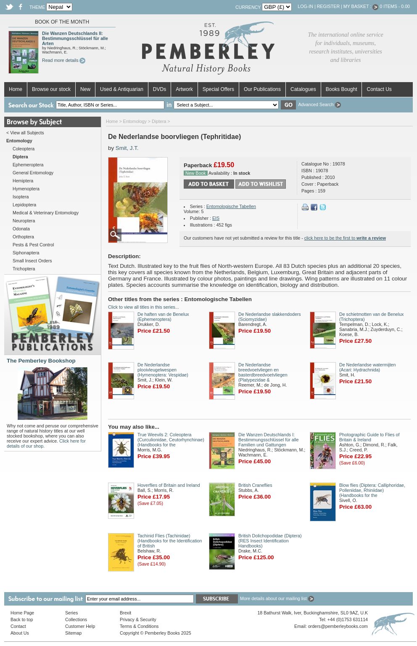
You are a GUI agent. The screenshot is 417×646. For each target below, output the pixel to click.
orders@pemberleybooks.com (338, 626)
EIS (215, 218)
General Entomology (33, 172)
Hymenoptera (26, 188)
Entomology (135, 121)
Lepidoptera (24, 204)
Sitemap (73, 632)
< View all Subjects (25, 132)
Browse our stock (51, 89)
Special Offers (218, 89)
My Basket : (361, 6)
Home (15, 89)
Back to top (22, 619)
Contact (18, 626)
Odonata (21, 228)
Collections (76, 619)
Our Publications (262, 89)
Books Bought (341, 89)
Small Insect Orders (32, 260)
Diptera (159, 121)
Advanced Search (319, 104)
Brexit (125, 612)
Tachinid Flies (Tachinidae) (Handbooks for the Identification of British (169, 540)
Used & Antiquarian (121, 89)
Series (71, 612)
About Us (20, 632)
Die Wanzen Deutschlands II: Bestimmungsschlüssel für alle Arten (75, 38)
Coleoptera (23, 148)
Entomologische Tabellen (231, 206)
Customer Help (80, 626)
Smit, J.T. (127, 148)
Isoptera (21, 196)
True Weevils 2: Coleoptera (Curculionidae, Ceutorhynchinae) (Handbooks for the (170, 439)
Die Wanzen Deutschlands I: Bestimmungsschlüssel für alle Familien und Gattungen (268, 439)
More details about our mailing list (277, 598)
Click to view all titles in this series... (143, 307)
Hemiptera (23, 180)
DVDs (159, 89)
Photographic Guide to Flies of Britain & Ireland (369, 437)
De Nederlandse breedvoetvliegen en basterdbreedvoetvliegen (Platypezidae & (263, 372)
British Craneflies (255, 485)
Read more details (63, 60)
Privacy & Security (138, 619)
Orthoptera (23, 236)
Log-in (305, 6)
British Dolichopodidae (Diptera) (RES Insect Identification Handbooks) (269, 540)
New (85, 89)
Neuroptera (24, 220)
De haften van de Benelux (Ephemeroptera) (163, 317)
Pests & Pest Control (33, 244)
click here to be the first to (345, 237)
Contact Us (379, 89)
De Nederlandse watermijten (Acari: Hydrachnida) (367, 367)
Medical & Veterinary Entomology (46, 212)
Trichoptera (24, 268)
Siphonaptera (26, 252)
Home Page (22, 612)
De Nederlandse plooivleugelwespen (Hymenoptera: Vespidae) (162, 369)
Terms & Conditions (139, 626)
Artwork (184, 89)
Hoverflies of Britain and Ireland (168, 485)
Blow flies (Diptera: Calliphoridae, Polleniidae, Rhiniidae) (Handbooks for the (372, 490)
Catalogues (303, 89)
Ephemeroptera (28, 164)
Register (328, 6)
